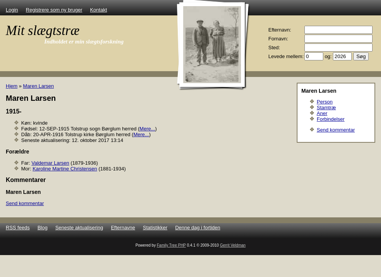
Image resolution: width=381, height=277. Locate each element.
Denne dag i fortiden (197, 227)
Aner (322, 113)
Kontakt (98, 10)
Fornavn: (278, 39)
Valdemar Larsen (50, 163)
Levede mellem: (286, 56)
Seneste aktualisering (79, 227)
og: (328, 56)
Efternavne (123, 227)
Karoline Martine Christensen (65, 169)
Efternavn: (279, 30)
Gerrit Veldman (233, 245)
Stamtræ (326, 107)
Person (325, 102)
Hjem (11, 86)
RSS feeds (18, 227)
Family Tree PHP (171, 245)
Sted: (274, 47)
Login (12, 10)
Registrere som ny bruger (54, 10)
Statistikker (155, 227)
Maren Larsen (38, 86)
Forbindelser (330, 119)
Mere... (147, 129)
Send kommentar (336, 130)
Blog (42, 227)
